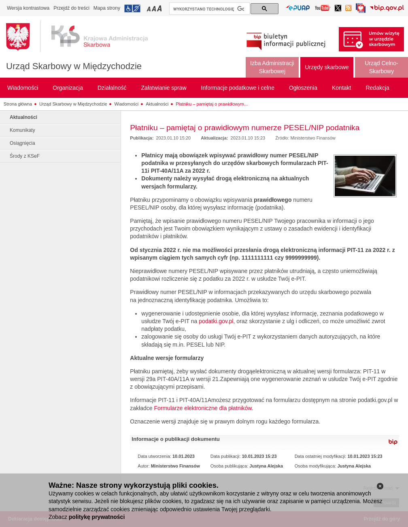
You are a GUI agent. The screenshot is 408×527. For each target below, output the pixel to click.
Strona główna (18, 104)
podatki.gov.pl (216, 321)
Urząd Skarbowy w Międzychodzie (74, 66)
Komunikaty (22, 130)
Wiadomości (126, 104)
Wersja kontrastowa (28, 8)
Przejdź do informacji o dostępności (132, 8)
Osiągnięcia (22, 143)
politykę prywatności (97, 517)
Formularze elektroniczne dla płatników (202, 408)
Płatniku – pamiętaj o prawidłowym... (212, 104)
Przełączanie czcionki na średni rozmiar (154, 8)
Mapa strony (107, 8)
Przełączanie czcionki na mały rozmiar (149, 8)
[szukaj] (208, 9)
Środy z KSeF (25, 156)
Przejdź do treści (71, 8)
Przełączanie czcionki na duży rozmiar (160, 8)
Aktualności (157, 104)
